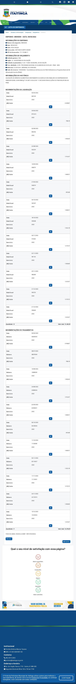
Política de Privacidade (39, 678)
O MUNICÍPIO (17, 22)
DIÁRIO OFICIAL (52, 22)
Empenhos (36, 32)
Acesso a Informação (17, 32)
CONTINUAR (66, 678)
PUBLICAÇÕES (40, 22)
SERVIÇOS (32, 22)
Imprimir (66, 541)
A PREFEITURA (9, 22)
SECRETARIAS (25, 22)
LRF (46, 22)
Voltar (9, 539)
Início (7, 32)
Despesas (28, 32)
